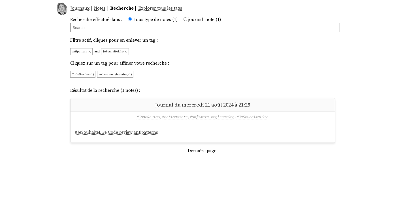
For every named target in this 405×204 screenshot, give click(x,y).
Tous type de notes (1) (156, 19)
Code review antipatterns (133, 132)
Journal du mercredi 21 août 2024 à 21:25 (202, 104)
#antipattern (174, 116)
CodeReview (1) (83, 74)
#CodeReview (148, 116)
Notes (99, 8)
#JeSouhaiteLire (252, 116)
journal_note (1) (204, 19)
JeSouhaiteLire (115, 51)
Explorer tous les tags (160, 8)
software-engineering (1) (115, 74)
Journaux (79, 8)
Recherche (122, 8)
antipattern (81, 51)
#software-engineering (212, 116)
